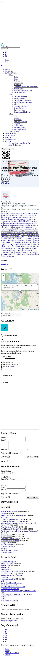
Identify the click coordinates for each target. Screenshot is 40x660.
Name (3, 438)
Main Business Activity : (12, 237)
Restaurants (18, 81)
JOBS (8, 141)
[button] (37, 285)
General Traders (19, 98)
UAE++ (30, 648)
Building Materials (20, 129)
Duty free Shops (19, 110)
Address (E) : (19, 249)
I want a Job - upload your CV (19, 143)
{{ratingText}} (6, 479)
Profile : (19, 224)
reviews (11, 366)
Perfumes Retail (19, 127)
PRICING (8, 137)
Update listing (8, 368)
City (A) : (15, 246)
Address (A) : (19, 252)
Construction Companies (22, 100)
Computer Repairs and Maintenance (26, 87)
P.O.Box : (6, 242)
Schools (16, 104)
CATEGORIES (11, 73)
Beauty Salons (18, 108)
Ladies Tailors (18, 126)
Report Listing (7, 370)
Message (4, 451)
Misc (11, 75)
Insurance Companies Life (23, 91)
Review (4, 488)
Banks (16, 77)
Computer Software (20, 96)
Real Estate (17, 85)
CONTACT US (10, 133)
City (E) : (6, 246)
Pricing (7, 653)
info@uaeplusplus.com (9, 623)
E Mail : (9, 254)
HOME (7, 69)
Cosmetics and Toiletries (22, 112)
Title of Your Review (9, 481)
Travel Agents (18, 83)
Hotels (16, 79)
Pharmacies (18, 120)
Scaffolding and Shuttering (23, 102)
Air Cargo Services (20, 122)
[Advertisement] (20, 23)
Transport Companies (21, 106)
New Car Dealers (19, 92)
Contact (7, 657)
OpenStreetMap (34, 309)
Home (7, 651)
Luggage (17, 124)
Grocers (16, 118)
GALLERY (9, 71)
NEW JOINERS (10, 135)
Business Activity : (12, 238)
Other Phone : (17, 242)
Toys (15, 116)
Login (7, 60)
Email (3, 440)
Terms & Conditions (12, 655)
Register (8, 62)
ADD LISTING (10, 139)
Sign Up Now (14, 131)
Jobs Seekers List (15, 145)
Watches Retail (19, 89)
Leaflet (24, 309)
